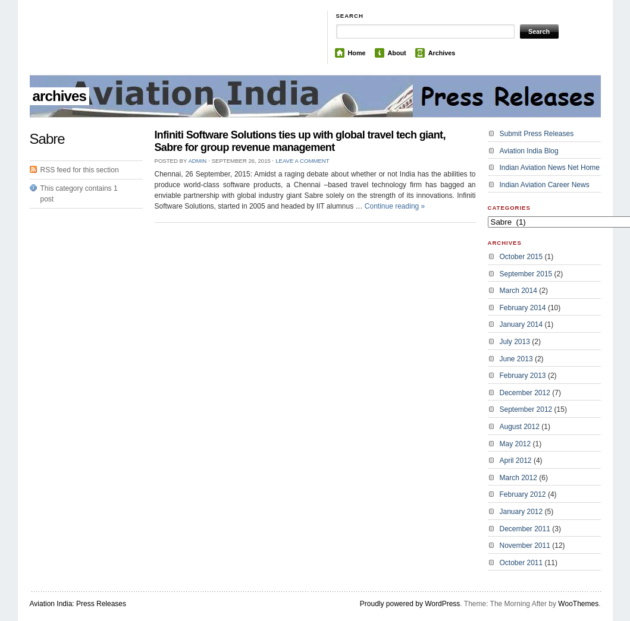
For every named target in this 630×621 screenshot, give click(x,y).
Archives (442, 52)
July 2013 (515, 342)
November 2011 (525, 545)
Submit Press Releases (537, 134)
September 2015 (526, 274)
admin (197, 160)
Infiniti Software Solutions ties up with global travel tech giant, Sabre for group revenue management (300, 141)
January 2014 (521, 324)
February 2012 (523, 494)
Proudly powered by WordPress (410, 604)
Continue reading (395, 206)
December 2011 (525, 529)
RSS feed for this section (79, 170)
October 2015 (521, 257)
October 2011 (521, 563)
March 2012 (518, 478)
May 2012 (515, 444)
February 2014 (523, 308)
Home (357, 52)
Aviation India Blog (529, 151)
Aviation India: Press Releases (78, 604)
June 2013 (516, 359)
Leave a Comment (302, 160)
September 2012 (526, 409)
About (397, 52)
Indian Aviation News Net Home (550, 167)
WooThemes (578, 604)
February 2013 (523, 375)
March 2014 (518, 290)
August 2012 (520, 427)
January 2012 (521, 511)
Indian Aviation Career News (545, 185)
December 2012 (525, 393)
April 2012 (516, 460)
